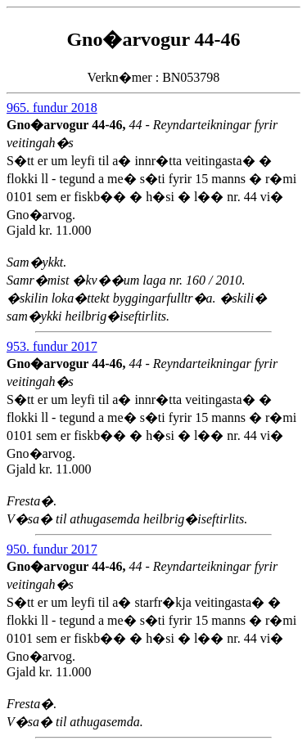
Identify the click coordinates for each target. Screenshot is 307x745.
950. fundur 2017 (52, 549)
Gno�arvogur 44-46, (68, 125)
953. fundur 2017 (52, 346)
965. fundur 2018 (52, 107)
